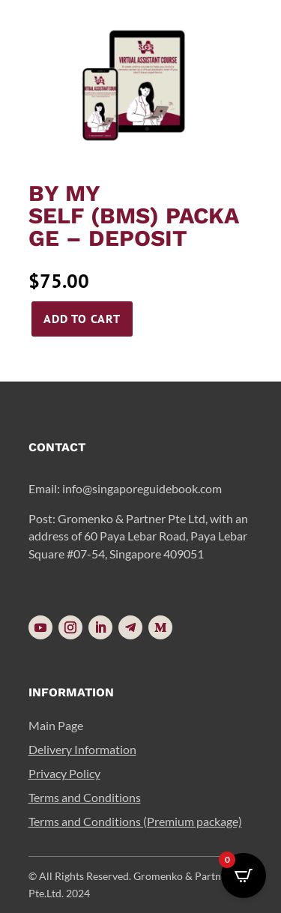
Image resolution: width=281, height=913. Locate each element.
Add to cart (82, 318)
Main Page (55, 725)
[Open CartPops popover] (243, 875)
